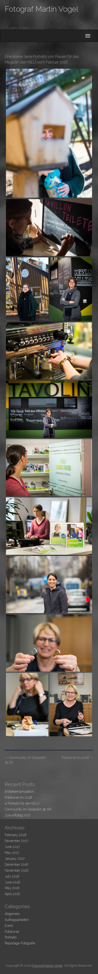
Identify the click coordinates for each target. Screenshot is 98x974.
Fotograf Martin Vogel (41, 9)
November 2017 (16, 841)
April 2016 (12, 894)
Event (9, 926)
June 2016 (12, 882)
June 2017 (12, 847)
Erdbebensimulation (19, 791)
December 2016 (16, 864)
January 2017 (14, 858)
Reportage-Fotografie (20, 943)
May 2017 (12, 853)
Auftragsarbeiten (17, 920)
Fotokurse (12, 931)
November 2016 (16, 870)
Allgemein (12, 914)
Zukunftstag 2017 (17, 815)
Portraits (11, 937)
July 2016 (12, 876)
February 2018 (15, 835)
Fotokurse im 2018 (77, 758)
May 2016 (12, 888)
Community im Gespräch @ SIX (25, 760)
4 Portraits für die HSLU (22, 803)
